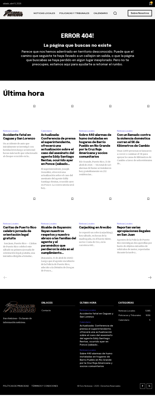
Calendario (47, 136)
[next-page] (149, 284)
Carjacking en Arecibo (95, 234)
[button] (115, 13)
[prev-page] (5, 284)
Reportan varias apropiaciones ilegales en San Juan (133, 237)
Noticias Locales (12, 136)
